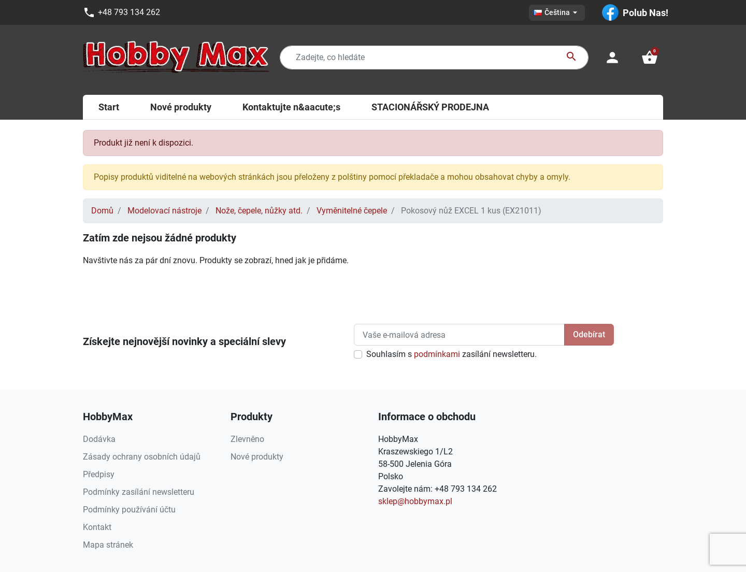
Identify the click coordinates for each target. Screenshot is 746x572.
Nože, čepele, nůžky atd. (259, 211)
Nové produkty (257, 457)
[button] (649, 57)
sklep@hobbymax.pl (415, 501)
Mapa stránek (108, 545)
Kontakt (97, 527)
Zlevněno (247, 439)
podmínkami (437, 354)
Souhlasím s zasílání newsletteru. (451, 354)
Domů (102, 211)
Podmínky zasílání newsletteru (138, 492)
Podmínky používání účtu (129, 509)
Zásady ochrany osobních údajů (141, 457)
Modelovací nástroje (164, 211)
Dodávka (99, 439)
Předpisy (98, 474)
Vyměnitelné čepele (352, 211)
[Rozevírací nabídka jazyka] (557, 13)
